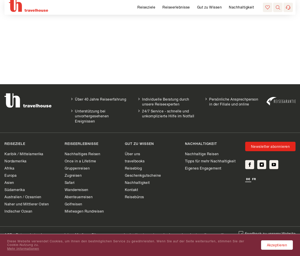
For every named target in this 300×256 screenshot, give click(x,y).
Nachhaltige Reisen (202, 154)
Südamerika (14, 189)
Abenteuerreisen (79, 197)
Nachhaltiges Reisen (82, 154)
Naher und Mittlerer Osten (26, 204)
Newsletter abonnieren (270, 146)
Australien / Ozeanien (22, 197)
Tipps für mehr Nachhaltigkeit (210, 161)
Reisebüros (134, 197)
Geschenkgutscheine (143, 175)
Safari (70, 182)
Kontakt (131, 189)
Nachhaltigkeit (241, 7)
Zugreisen (73, 175)
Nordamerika (15, 161)
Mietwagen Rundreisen (84, 211)
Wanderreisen (76, 189)
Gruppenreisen (77, 168)
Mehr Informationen (23, 248)
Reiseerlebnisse (176, 7)
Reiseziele (146, 7)
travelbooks (135, 161)
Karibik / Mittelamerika (23, 154)
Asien (9, 182)
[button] (278, 7)
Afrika (9, 168)
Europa (10, 175)
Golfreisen (73, 204)
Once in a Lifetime (80, 161)
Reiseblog (133, 168)
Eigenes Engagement (203, 168)
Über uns (132, 154)
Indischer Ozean (18, 211)
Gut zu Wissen (209, 7)
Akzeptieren (277, 245)
